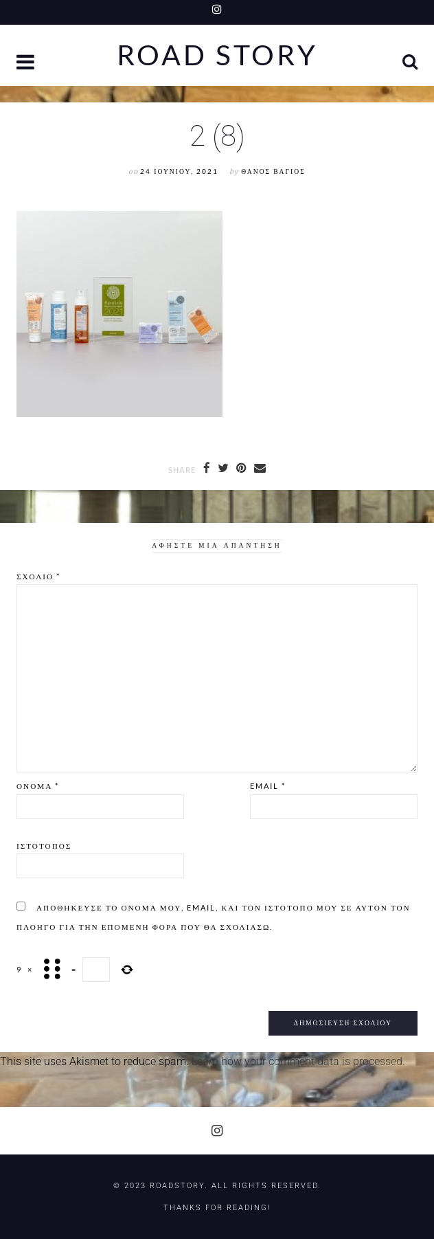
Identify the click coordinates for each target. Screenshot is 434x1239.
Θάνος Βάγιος (273, 171)
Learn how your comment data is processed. (298, 1061)
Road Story (217, 55)
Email (268, 785)
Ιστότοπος (43, 845)
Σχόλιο (38, 576)
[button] (26, 64)
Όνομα (37, 785)
